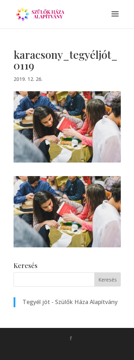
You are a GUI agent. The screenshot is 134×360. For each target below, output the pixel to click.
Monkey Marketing (77, 349)
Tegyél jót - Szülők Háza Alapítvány (70, 302)
